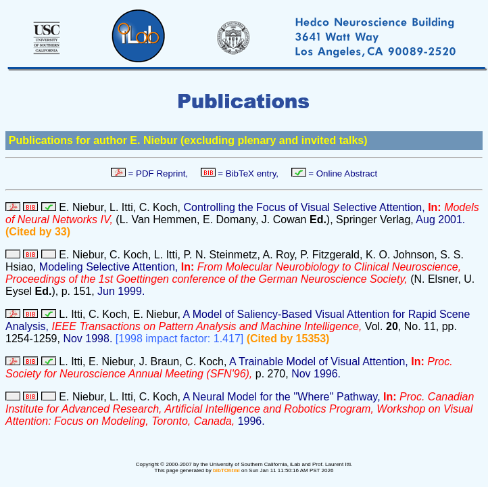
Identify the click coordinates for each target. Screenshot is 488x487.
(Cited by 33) (37, 231)
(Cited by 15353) (288, 338)
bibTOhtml (226, 470)
